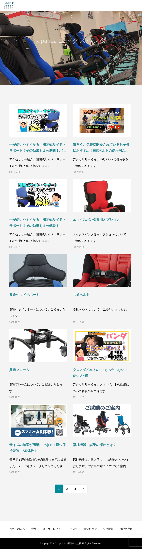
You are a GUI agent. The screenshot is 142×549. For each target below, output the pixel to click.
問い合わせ (90, 528)
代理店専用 (126, 528)
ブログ (73, 528)
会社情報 (108, 528)
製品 (33, 528)
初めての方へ (17, 528)
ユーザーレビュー (53, 528)
